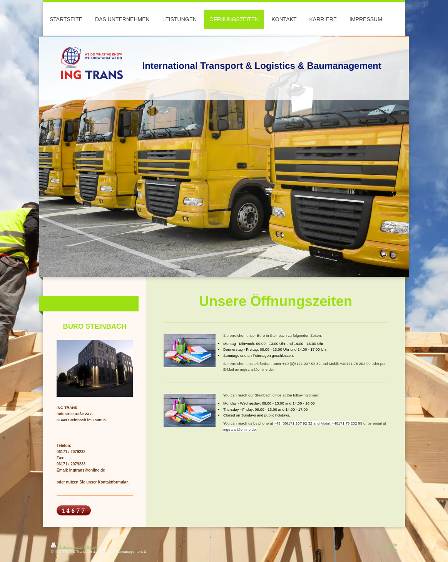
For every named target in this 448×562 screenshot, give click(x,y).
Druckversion (66, 546)
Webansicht (387, 550)
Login (392, 545)
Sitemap (91, 546)
